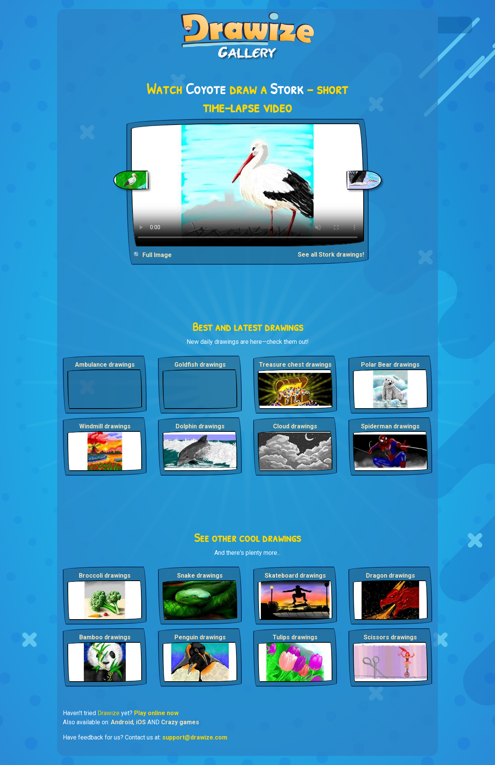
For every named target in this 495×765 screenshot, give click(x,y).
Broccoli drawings (105, 575)
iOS (141, 722)
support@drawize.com (194, 737)
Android (122, 722)
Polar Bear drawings (390, 364)
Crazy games (180, 722)
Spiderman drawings (390, 426)
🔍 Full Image (152, 255)
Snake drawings (200, 575)
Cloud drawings (295, 426)
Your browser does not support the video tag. (247, 184)
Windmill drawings (105, 426)
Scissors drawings (390, 637)
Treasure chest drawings (295, 364)
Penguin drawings (200, 637)
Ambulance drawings (105, 364)
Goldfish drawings (200, 364)
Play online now (156, 713)
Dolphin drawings (200, 426)
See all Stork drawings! (331, 254)
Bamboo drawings (105, 637)
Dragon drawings (390, 575)
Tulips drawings (295, 637)
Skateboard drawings (295, 575)
